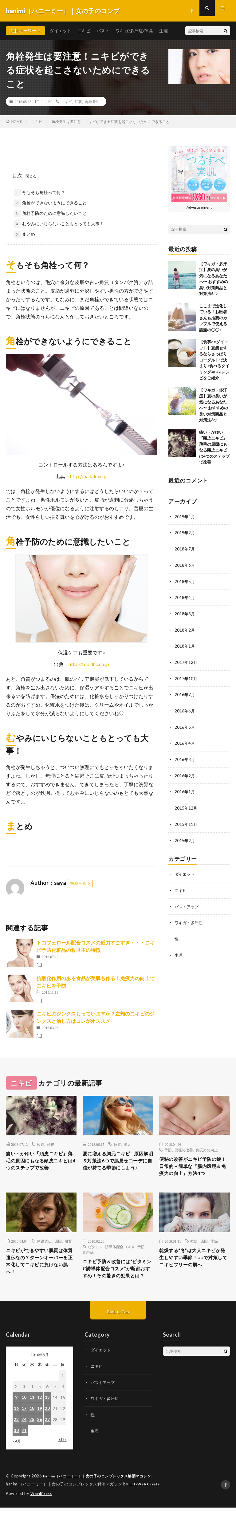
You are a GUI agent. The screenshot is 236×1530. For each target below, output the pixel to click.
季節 (214, 1253)
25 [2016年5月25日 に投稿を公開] (32, 1442)
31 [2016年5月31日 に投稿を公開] (24, 1454)
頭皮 (50, 1144)
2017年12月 (186, 660)
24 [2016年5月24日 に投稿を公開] (24, 1442)
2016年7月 (185, 692)
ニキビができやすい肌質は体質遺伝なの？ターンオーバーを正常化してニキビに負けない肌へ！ (40, 1275)
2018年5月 (185, 580)
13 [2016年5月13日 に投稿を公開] (47, 1420)
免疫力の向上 (207, 1150)
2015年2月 (185, 836)
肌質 (68, 1253)
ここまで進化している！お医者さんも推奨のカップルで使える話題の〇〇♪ (213, 317)
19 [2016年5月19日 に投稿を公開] (39, 1431)
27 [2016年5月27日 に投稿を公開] (47, 1442)
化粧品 (88, 1264)
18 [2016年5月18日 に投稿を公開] (32, 1431)
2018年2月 (185, 628)
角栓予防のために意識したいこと (54, 213)
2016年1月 (185, 788)
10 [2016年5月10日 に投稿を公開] (24, 1420)
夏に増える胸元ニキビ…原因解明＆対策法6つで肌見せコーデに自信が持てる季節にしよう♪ (117, 1166)
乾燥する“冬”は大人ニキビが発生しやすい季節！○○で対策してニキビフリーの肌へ (194, 1275)
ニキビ (83, 30)
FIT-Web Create (146, 1506)
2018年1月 (185, 644)
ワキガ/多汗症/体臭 (134, 30)
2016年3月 (185, 756)
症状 (78, 101)
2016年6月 (185, 708)
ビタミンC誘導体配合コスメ (111, 1258)
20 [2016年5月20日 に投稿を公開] (47, 1431)
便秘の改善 (184, 1150)
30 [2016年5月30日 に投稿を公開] (16, 1454)
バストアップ (187, 901)
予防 (168, 1150)
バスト (102, 30)
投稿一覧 (78, 883)
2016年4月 (185, 740)
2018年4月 (185, 596)
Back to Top (118, 1335)
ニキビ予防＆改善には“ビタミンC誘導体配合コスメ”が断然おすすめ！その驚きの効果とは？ (118, 1286)
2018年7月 (185, 548)
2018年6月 (185, 564)
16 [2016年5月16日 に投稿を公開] (16, 1431)
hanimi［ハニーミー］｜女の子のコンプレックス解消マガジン (102, 1499)
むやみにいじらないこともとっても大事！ (63, 223)
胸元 (127, 1144)
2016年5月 (185, 724)
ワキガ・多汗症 (190, 917)
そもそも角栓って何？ (43, 192)
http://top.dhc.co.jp (89, 664)
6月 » (62, 1463)
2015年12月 (186, 804)
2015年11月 (186, 820)
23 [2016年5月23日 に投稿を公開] (16, 1442)
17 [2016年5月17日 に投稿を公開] (24, 1431)
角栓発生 (92, 101)
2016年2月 (185, 772)
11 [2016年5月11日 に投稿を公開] (32, 1420)
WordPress (42, 1516)
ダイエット (60, 30)
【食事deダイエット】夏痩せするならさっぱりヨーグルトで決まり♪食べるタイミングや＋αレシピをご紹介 (214, 359)
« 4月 (17, 1464)
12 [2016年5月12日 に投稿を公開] (39, 1420)
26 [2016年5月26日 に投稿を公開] (39, 1442)
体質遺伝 (44, 1253)
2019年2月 (185, 532)
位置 (40, 1144)
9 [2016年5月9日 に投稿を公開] (16, 1420)
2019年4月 (185, 516)
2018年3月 (185, 612)
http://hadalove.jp (89, 476)
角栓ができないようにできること (54, 202)
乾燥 (194, 1253)
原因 (58, 1253)
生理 (163, 30)
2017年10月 (186, 676)
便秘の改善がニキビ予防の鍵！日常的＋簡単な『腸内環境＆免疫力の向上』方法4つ (193, 1172)
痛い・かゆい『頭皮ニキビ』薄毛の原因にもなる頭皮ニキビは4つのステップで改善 (40, 1166)
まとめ (28, 234)
